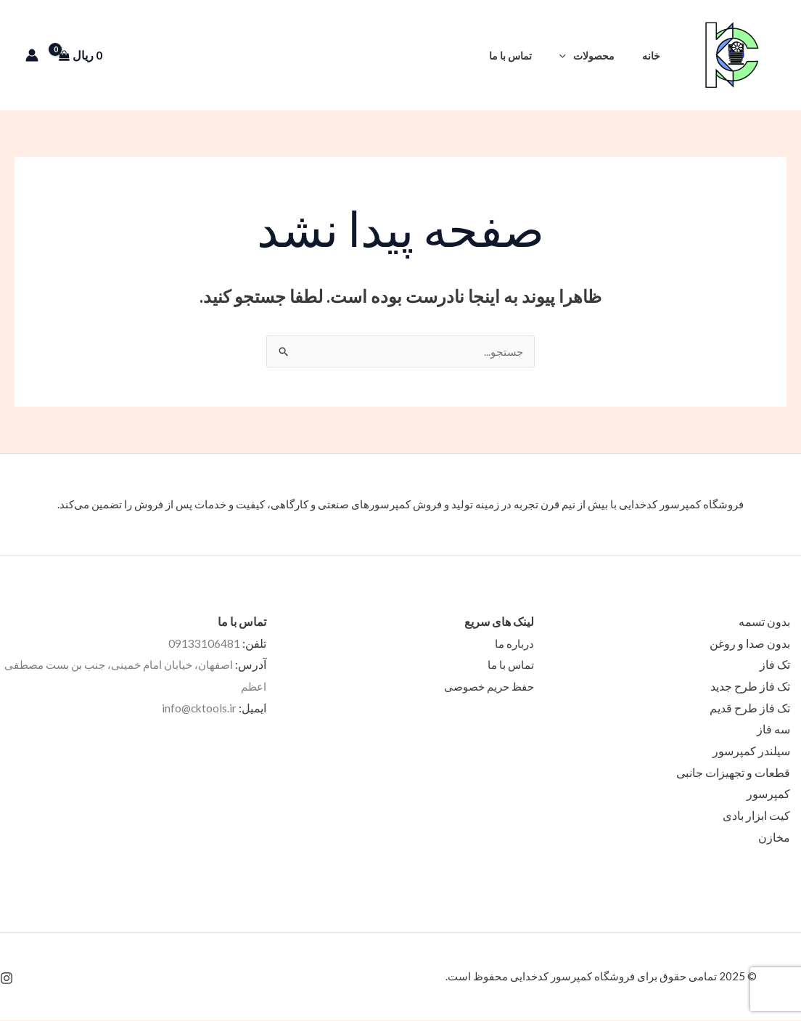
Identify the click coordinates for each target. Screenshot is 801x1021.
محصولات (597, 55)
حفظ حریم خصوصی (486, 686)
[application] (576, 55)
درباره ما (513, 644)
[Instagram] (6, 978)
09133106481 (204, 644)
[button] (474, 55)
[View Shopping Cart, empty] (85, 55)
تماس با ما (527, 55)
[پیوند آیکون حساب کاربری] (31, 55)
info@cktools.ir (198, 708)
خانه (655, 55)
